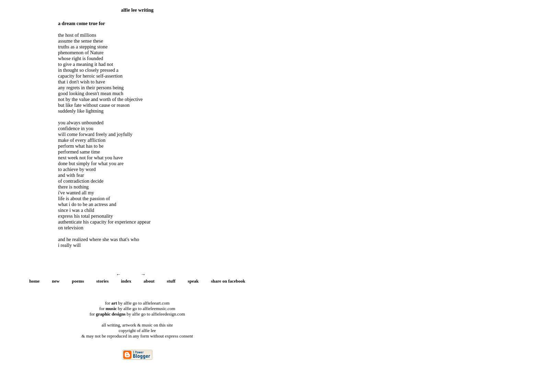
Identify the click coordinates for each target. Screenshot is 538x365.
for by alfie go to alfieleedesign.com (137, 314)
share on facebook (228, 281)
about (149, 281)
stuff (171, 281)
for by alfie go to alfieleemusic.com (137, 308)
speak (193, 281)
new (55, 281)
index (126, 281)
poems (78, 281)
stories (102, 281)
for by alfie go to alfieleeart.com (137, 303)
